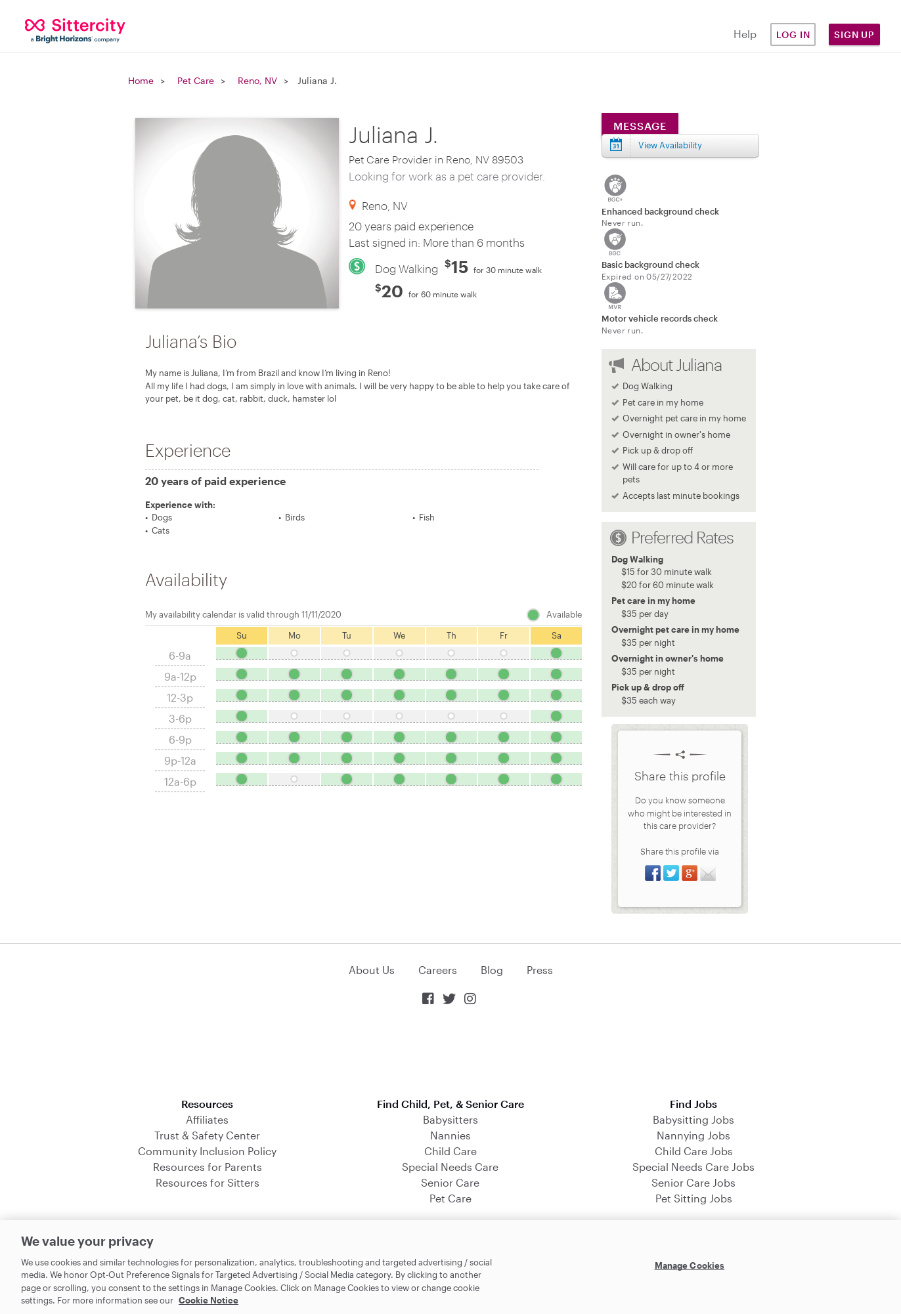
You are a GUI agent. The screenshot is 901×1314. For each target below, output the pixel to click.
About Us (372, 970)
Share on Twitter (671, 873)
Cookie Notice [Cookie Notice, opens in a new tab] (208, 1300)
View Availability (670, 145)
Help (745, 34)
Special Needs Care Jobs (693, 1166)
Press (540, 970)
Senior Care (450, 1182)
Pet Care (195, 80)
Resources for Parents (207, 1166)
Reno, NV (257, 80)
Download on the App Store (450, 1053)
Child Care (450, 1151)
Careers (437, 970)
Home (141, 80)
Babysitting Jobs (693, 1119)
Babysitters (450, 1119)
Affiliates (207, 1119)
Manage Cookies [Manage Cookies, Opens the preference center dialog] (690, 1265)
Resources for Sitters (207, 1182)
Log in (793, 34)
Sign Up (854, 34)
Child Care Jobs (694, 1151)
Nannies (450, 1135)
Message (640, 125)
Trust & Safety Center (207, 1135)
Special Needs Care (450, 1166)
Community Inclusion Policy (207, 1151)
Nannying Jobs (693, 1135)
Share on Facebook (653, 873)
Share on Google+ (689, 873)
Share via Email (708, 873)
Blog (492, 970)
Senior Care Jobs (693, 1182)
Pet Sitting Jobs (693, 1198)
